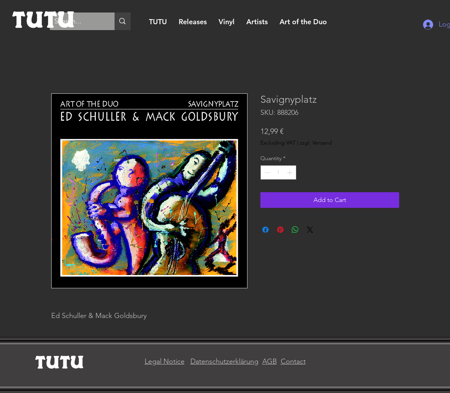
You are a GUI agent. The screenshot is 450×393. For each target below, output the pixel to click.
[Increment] (290, 172)
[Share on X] (310, 229)
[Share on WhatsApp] (295, 229)
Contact (293, 361)
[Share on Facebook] (265, 229)
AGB (269, 361)
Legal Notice (165, 361)
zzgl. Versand (316, 142)
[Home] (43, 18)
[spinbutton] (278, 172)
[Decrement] (266, 172)
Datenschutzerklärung (224, 361)
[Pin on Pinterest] (280, 229)
